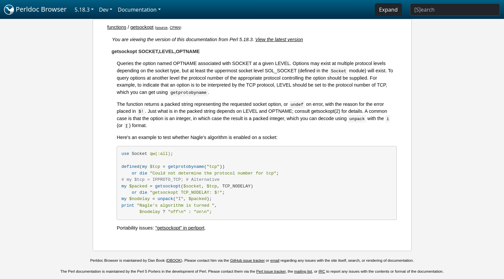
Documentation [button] (137, 9)
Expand (388, 9)
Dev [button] (104, 9)
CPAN (175, 28)
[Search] (455, 9)
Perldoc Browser (35, 10)
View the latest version (279, 39)
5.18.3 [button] (82, 9)
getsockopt (141, 27)
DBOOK (174, 260)
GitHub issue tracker (247, 260)
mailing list (303, 271)
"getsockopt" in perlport (179, 228)
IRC (322, 271)
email (275, 260)
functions (117, 27)
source (162, 28)
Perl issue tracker (270, 271)
